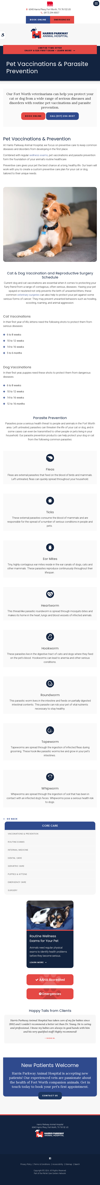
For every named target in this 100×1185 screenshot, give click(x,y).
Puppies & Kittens (17, 874)
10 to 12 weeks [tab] (15, 340)
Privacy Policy (26, 1164)
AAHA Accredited (50, 980)
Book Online (38, 19)
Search (77, 1164)
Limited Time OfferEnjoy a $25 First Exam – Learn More (48, 49)
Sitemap (68, 1164)
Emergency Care (17, 882)
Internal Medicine (18, 850)
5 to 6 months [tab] (14, 352)
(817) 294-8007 (51, 12)
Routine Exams (16, 842)
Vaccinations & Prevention (23, 834)
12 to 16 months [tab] (16, 403)
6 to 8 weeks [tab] (14, 334)
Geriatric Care (16, 866)
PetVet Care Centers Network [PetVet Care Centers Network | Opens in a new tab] (54, 1173)
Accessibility (57, 1164)
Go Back (12, 819)
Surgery (12, 890)
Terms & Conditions (42, 1164)
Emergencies (62, 19)
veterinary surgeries (28, 294)
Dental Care (15, 858)
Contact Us (50, 1095)
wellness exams (38, 155)
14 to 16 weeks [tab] (15, 346)
